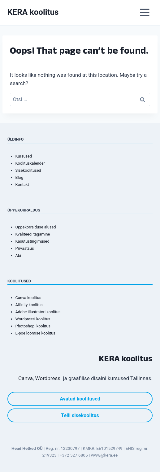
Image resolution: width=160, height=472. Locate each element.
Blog (19, 177)
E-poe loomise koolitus (35, 333)
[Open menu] (144, 12)
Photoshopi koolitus (32, 326)
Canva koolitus (28, 297)
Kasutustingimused (32, 241)
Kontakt (22, 184)
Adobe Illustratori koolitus (38, 312)
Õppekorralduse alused (35, 227)
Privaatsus (24, 248)
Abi (18, 255)
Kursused (23, 156)
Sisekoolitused (28, 170)
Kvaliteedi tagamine (32, 234)
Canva (25, 378)
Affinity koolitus (29, 304)
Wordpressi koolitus (32, 319)
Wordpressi (48, 378)
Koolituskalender (30, 163)
